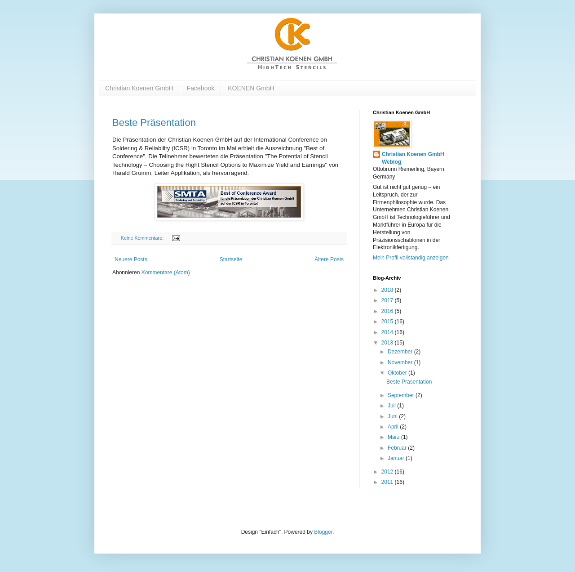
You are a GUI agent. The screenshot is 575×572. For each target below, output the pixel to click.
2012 (388, 472)
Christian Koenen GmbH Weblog (413, 158)
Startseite (231, 259)
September (402, 395)
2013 (388, 343)
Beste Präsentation (154, 122)
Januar (397, 458)
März (394, 437)
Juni (393, 416)
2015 (388, 321)
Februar (398, 448)
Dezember (401, 352)
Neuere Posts (131, 259)
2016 (388, 311)
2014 (388, 332)
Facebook (200, 88)
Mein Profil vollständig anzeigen (411, 258)
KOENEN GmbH (251, 88)
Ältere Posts (329, 259)
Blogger (323, 532)
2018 (388, 290)
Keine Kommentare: (143, 238)
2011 (388, 482)
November (401, 362)
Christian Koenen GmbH (139, 88)
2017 (388, 300)
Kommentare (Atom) (166, 272)
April (394, 427)
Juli (392, 405)
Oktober (398, 373)
